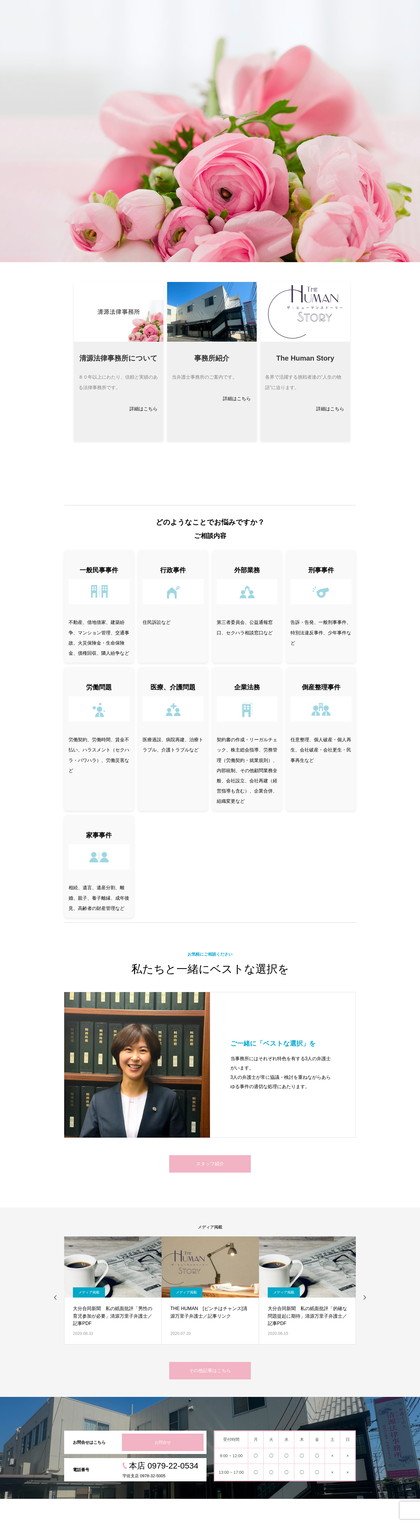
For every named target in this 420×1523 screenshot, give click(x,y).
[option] (210, 131)
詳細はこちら (144, 408)
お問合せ (163, 1442)
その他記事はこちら (210, 1370)
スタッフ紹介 (210, 1163)
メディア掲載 (88, 1292)
